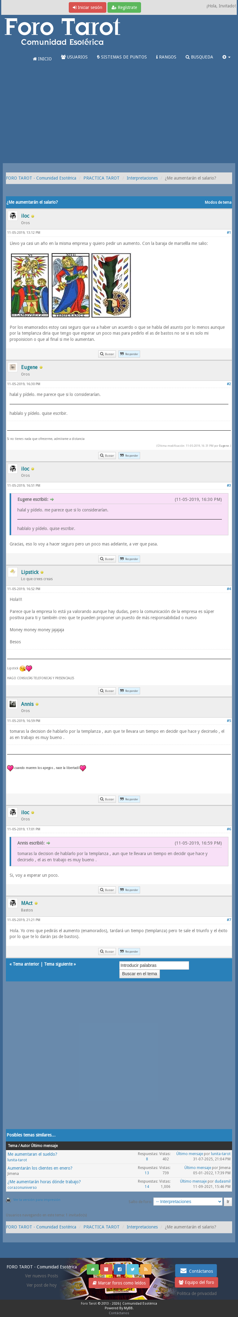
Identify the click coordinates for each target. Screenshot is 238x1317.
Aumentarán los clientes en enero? (40, 1168)
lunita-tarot (17, 1160)
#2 (229, 384)
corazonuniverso (22, 1187)
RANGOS (166, 56)
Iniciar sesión (87, 7)
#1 (229, 233)
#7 (229, 920)
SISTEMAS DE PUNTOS (122, 56)
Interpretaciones (142, 178)
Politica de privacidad (197, 1293)
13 (147, 1173)
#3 (229, 486)
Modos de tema (218, 202)
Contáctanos (196, 1270)
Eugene (224, 445)
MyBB (128, 1308)
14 (147, 1186)
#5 (229, 721)
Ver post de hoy (42, 1285)
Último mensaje (189, 1154)
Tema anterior (26, 964)
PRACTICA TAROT (101, 178)
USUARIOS (74, 56)
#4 (229, 589)
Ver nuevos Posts (41, 1275)
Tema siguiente (58, 964)
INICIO (42, 58)
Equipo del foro (196, 1282)
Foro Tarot (89, 1304)
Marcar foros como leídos (119, 1282)
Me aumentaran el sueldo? (32, 1154)
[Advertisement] (119, 116)
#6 (229, 829)
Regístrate (124, 7)
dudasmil (223, 1181)
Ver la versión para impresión (36, 1200)
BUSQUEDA (199, 56)
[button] (226, 57)
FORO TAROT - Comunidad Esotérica (41, 178)
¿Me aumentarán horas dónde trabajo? (44, 1181)
